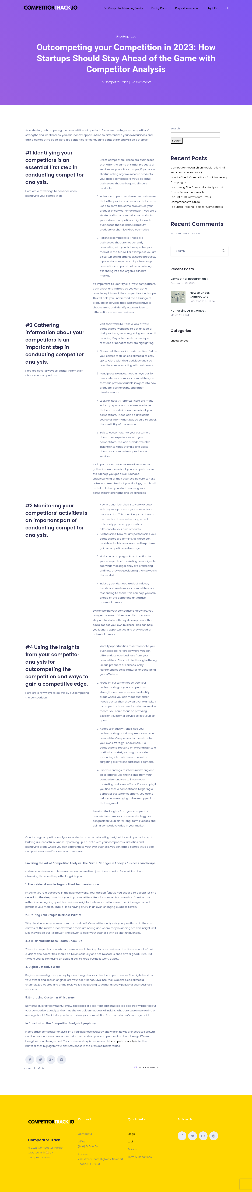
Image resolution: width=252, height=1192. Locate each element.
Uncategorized (126, 37)
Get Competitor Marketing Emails (124, 8)
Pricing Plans (159, 8)
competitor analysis (124, 1041)
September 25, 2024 (202, 301)
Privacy (132, 1149)
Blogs (131, 1134)
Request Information (187, 8)
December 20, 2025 (183, 283)
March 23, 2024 (180, 315)
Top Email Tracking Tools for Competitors (197, 207)
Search (175, 128)
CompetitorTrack (116, 82)
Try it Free (214, 8)
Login (131, 1141)
